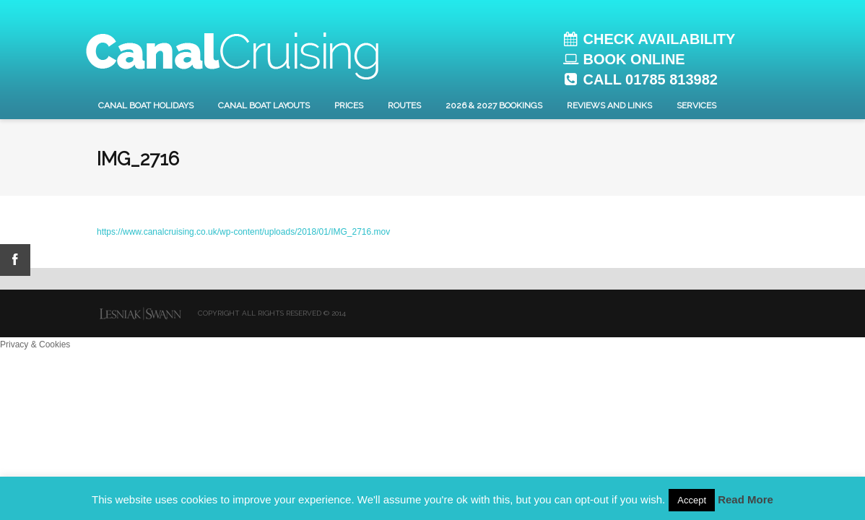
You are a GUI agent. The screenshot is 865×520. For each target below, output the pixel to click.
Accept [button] (691, 500)
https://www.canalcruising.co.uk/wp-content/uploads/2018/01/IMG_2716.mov (243, 232)
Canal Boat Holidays (146, 105)
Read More (745, 499)
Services (696, 105)
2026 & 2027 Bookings (493, 105)
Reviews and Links (609, 105)
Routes (404, 105)
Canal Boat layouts (264, 105)
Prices (348, 105)
